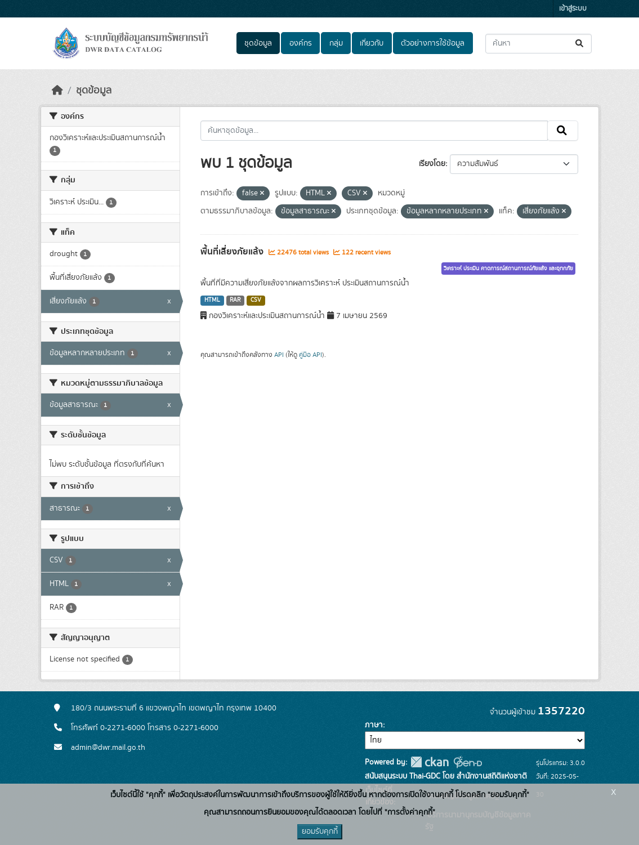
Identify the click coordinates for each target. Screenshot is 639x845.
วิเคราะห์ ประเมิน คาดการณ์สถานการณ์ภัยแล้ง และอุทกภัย (508, 268)
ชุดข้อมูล (258, 43)
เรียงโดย (432, 163)
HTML (212, 300)
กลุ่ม (336, 43)
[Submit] (580, 43)
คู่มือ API (310, 355)
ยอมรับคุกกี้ (320, 831)
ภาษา (374, 725)
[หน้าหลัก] (57, 90)
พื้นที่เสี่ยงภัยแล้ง (233, 251)
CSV (256, 300)
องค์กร (300, 43)
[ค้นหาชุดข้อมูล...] (538, 43)
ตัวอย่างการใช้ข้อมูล (432, 43)
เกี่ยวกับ (371, 43)
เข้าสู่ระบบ (573, 8)
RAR (235, 300)
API (279, 355)
